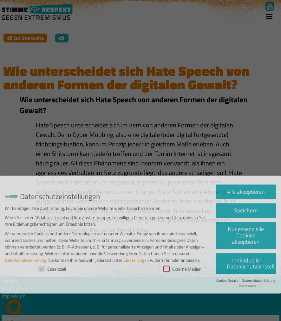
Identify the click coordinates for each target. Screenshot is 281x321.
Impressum (247, 266)
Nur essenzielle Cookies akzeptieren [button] (246, 216)
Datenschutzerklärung (25, 241)
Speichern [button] (246, 191)
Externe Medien (182, 250)
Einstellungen (136, 241)
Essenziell (52, 250)
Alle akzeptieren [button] (246, 173)
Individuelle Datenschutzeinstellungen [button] (252, 244)
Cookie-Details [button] (227, 261)
